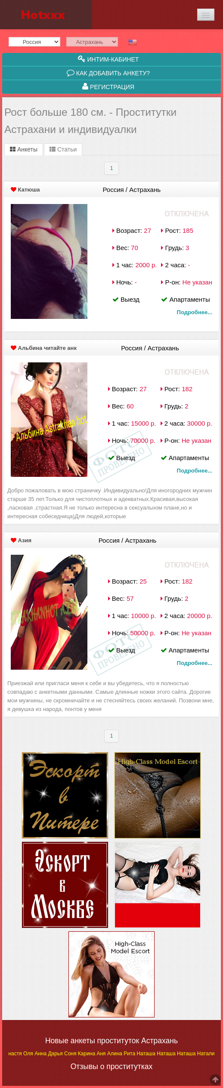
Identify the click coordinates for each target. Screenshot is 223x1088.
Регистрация (108, 86)
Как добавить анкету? (108, 73)
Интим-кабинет (108, 59)
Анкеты (23, 149)
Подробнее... (194, 312)
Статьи (63, 149)
